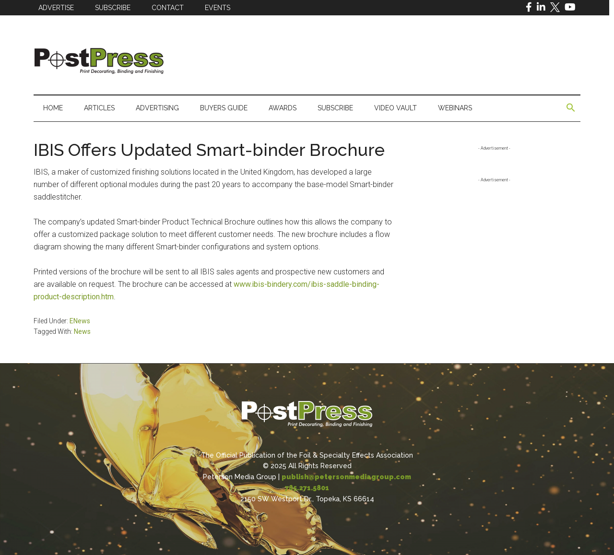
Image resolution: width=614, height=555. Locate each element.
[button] (570, 108)
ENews (80, 321)
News (82, 331)
